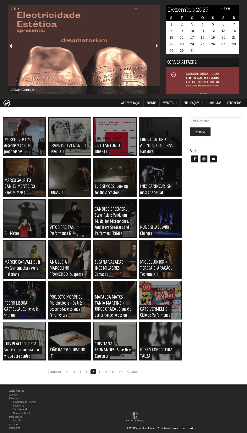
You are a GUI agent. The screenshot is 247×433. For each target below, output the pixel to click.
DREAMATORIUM (22, 89)
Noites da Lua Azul (23, 413)
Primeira (54, 371)
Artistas (215, 103)
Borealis (17, 420)
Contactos (234, 103)
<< (67, 371)
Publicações (192, 103)
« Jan (225, 8)
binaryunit (186, 428)
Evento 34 (18, 405)
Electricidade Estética (24, 401)
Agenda (151, 103)
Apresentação (130, 103)
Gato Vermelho (21, 409)
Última (132, 371)
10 (113, 371)
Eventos (168, 103)
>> (120, 371)
